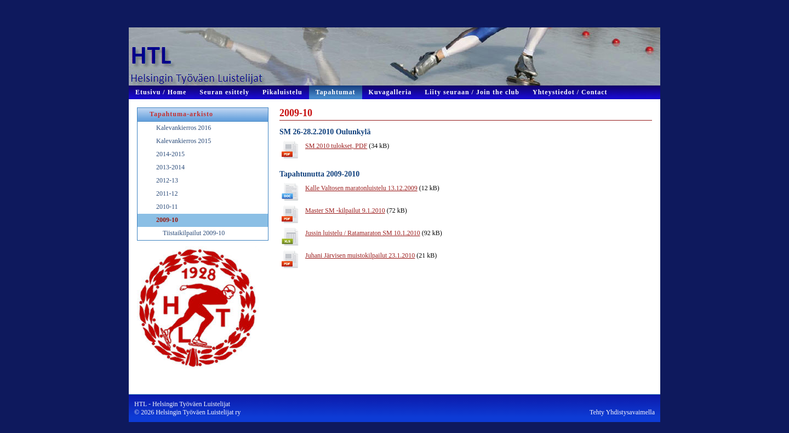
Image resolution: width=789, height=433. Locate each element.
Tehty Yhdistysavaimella (622, 412)
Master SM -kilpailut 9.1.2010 (345, 210)
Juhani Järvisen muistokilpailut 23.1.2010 (360, 255)
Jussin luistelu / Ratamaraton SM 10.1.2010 (362, 233)
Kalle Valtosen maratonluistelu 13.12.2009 (361, 188)
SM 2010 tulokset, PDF (336, 146)
